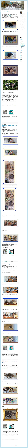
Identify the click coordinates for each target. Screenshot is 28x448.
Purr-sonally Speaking (11, 3)
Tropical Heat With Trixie (6, 11)
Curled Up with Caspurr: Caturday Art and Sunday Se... (23, 47)
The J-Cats (23, 11)
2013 (20, 60)
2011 (20, 61)
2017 (20, 57)
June (21, 48)
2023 (20, 53)
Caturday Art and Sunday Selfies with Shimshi (9, 264)
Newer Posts (4, 441)
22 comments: (9, 261)
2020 (20, 55)
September (21, 41)
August (21, 42)
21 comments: (9, 439)
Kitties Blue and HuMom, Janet (5, 368)
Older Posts (17, 441)
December (21, 39)
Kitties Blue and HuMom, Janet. (10, 15)
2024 (20, 52)
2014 (20, 59)
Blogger (16, 445)
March (21, 50)
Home (10, 441)
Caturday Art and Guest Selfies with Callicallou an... (23, 44)
